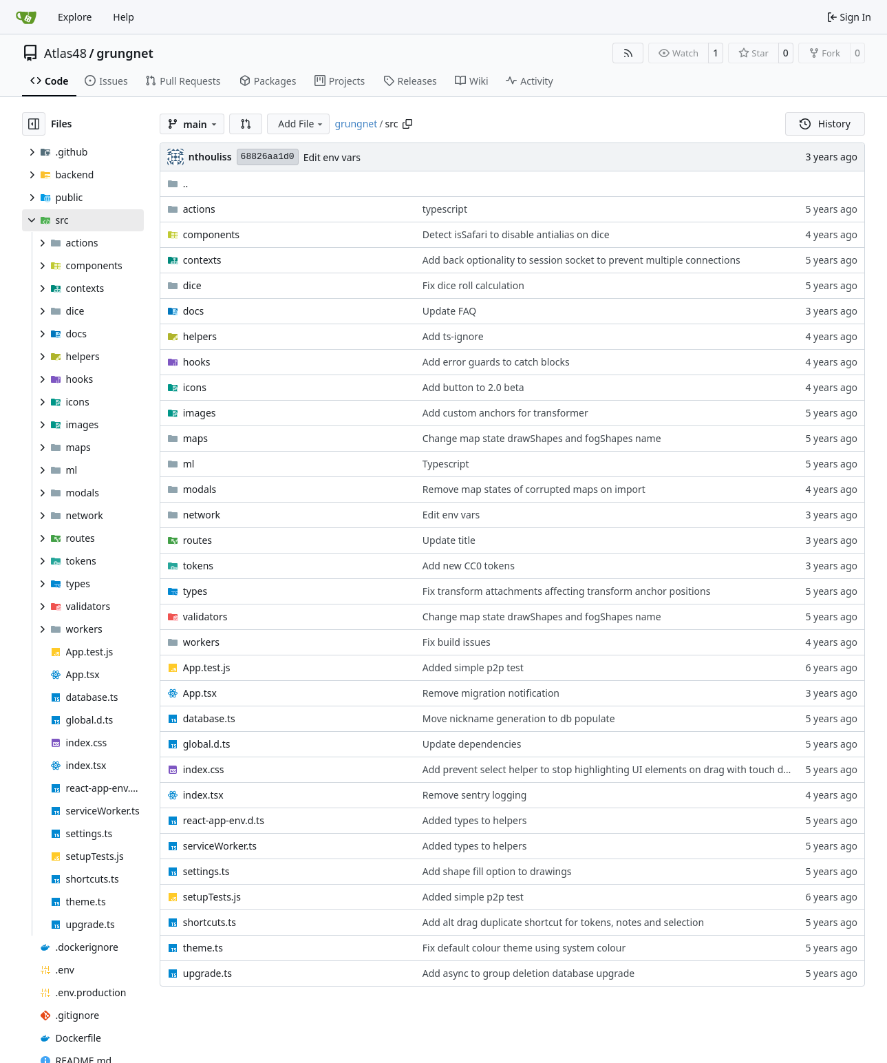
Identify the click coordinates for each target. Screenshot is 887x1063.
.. (178, 183)
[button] (245, 124)
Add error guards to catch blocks (496, 361)
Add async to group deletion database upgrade (528, 973)
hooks (197, 361)
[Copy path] (407, 124)
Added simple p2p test (473, 667)
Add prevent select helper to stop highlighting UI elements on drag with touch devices (617, 769)
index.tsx (203, 794)
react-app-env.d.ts (223, 820)
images (199, 412)
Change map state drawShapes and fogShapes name (542, 438)
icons (194, 387)
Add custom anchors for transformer (505, 412)
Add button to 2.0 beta (473, 387)
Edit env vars (332, 157)
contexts (202, 259)
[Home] (26, 17)
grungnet (124, 53)
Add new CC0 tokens (469, 565)
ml (189, 463)
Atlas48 (65, 53)
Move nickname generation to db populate (519, 718)
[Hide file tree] (33, 124)
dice (192, 285)
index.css (203, 769)
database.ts (209, 718)
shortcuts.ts (209, 922)
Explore (75, 16)
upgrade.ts (207, 973)
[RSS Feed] (628, 53)
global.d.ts (207, 743)
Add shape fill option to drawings (497, 871)
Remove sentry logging (475, 794)
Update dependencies (472, 743)
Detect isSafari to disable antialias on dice (516, 234)
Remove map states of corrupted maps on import (534, 489)
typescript (445, 208)
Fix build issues (457, 642)
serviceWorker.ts (220, 845)
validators (205, 616)
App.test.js (207, 667)
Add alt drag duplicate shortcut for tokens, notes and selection (563, 922)
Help (123, 16)
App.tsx (200, 692)
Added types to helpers (475, 820)
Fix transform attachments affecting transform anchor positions (567, 591)
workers (201, 642)
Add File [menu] (301, 123)
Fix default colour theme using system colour (524, 947)
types (195, 591)
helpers (200, 336)
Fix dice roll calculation (473, 285)
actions (199, 208)
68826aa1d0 (268, 156)
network (201, 514)
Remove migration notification (491, 692)
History (825, 123)
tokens (198, 565)
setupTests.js (212, 896)
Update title (449, 540)
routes (197, 540)
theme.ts (203, 947)
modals (199, 489)
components (211, 234)
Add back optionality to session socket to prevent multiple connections (581, 259)
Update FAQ (449, 310)
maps (195, 438)
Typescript (446, 463)
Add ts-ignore (453, 336)
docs (193, 310)
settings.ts (206, 871)
